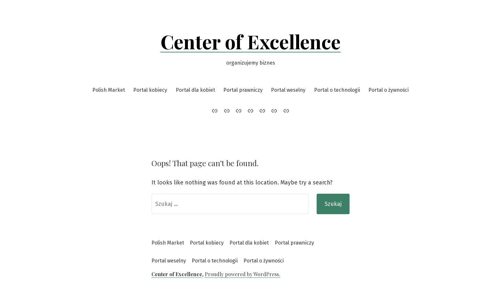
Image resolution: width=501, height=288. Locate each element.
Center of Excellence (250, 41)
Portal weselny (288, 90)
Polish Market (108, 90)
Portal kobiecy (150, 90)
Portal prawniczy (243, 90)
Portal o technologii (337, 90)
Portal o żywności (388, 90)
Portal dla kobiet (195, 90)
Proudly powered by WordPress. (242, 274)
